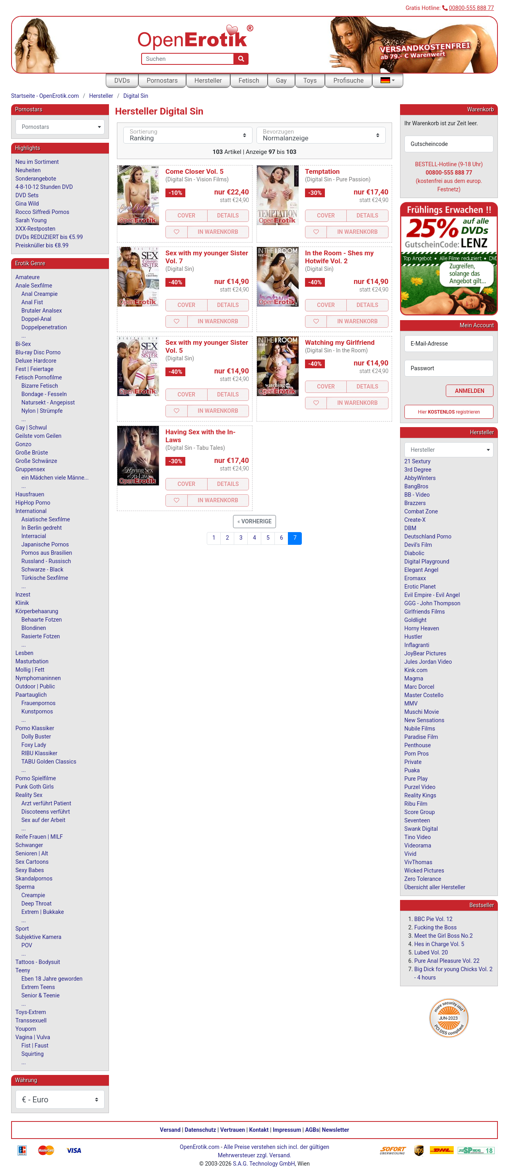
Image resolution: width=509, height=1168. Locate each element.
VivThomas (418, 862)
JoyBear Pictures (425, 653)
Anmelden (469, 391)
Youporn (26, 1029)
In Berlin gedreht (41, 528)
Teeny (23, 970)
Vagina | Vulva (33, 1037)
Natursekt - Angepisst (48, 402)
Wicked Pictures (424, 870)
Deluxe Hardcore (36, 361)
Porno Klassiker (35, 728)
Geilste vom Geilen (39, 436)
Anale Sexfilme (34, 285)
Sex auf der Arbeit (43, 820)
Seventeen (417, 820)
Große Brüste (32, 452)
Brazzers (415, 503)
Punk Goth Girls (35, 786)
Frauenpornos (38, 703)
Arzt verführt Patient (46, 803)
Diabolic (414, 553)
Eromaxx (415, 578)
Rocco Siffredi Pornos (42, 212)
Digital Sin (135, 96)
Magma (414, 678)
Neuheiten (28, 170)
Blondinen (33, 628)
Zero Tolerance (422, 879)
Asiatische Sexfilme (45, 519)
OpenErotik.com (200, 1147)
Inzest (23, 594)
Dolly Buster (36, 736)
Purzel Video (419, 787)
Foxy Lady (33, 745)
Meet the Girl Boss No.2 (443, 936)
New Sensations (424, 720)
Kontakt (259, 1130)
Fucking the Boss (435, 927)
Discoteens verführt (45, 811)
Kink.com (415, 670)
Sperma (25, 887)
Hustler (413, 637)
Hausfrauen (30, 494)
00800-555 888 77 (471, 8)
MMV (411, 703)
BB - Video (417, 495)
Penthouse (417, 745)
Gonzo (23, 444)
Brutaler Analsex (41, 310)
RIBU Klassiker (39, 753)
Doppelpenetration (44, 327)
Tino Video (417, 837)
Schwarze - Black (42, 569)
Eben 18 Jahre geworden (52, 979)
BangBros (416, 486)
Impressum (287, 1130)
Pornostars (162, 80)
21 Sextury (417, 461)
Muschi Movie (421, 712)
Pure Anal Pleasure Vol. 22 (447, 961)
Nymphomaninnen (38, 678)
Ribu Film (415, 804)
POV (26, 945)
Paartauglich (31, 695)
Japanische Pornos (45, 544)
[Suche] (241, 59)
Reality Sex (29, 795)
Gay (281, 80)
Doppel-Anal (36, 319)
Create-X (414, 520)
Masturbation (32, 661)
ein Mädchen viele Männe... (55, 477)
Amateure (28, 277)
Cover (186, 215)
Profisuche (348, 80)
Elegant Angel (421, 570)
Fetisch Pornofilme (39, 377)
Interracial (33, 536)
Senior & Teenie (40, 995)
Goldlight (415, 620)
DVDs (122, 80)
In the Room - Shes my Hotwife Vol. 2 (339, 257)
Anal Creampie (39, 294)
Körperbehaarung (37, 611)
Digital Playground (426, 561)
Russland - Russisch (46, 561)
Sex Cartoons (32, 862)
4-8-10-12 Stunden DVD (44, 187)
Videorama (417, 845)
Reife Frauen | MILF (39, 837)
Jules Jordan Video (428, 662)
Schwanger (29, 845)
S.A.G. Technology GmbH (264, 1163)
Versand (170, 1130)
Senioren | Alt (32, 853)
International (31, 511)
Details (228, 215)
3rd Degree (417, 469)
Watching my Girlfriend (340, 342)
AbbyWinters (420, 478)
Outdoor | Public (35, 686)
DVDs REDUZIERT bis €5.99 (49, 237)
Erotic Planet (420, 586)
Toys (310, 80)
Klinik (22, 603)
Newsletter (335, 1130)
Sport (22, 928)
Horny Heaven (421, 628)
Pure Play (415, 778)
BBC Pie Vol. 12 (433, 919)
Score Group (419, 812)
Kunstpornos (37, 711)
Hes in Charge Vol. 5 (439, 944)
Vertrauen (232, 1130)
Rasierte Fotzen (40, 636)
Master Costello (423, 695)
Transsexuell (31, 1020)
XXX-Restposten (36, 228)
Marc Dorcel (419, 687)
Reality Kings (420, 795)
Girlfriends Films (424, 611)
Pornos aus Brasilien (46, 553)
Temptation (322, 171)
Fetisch (249, 80)
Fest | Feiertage (35, 369)
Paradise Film (421, 737)
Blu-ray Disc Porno (38, 352)
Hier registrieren (449, 412)
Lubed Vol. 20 (431, 952)
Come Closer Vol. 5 (194, 171)
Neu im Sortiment (37, 162)
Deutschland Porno (427, 536)
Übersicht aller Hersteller (434, 887)
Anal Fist (32, 302)
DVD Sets (27, 195)
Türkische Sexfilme (44, 578)
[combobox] (60, 126)
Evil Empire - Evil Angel (432, 595)
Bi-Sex (23, 344)
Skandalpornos (34, 878)
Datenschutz (200, 1130)
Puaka (412, 770)
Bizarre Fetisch (39, 386)
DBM (410, 528)
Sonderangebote (36, 178)
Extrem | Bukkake (42, 912)
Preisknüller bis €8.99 (42, 245)
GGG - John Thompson (432, 603)
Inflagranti (416, 645)
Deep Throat (36, 903)
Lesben (24, 653)
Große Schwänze (36, 461)
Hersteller (208, 80)
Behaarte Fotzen (41, 619)
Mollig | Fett (30, 670)
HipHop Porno (33, 502)
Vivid (410, 854)
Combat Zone (421, 511)
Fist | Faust (35, 1045)
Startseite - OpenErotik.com (45, 96)
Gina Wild (27, 203)
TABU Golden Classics (48, 761)
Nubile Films (419, 728)
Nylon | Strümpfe (42, 411)
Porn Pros (416, 753)
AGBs (312, 1130)
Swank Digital (421, 829)
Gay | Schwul (31, 427)
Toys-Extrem (31, 1012)
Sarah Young (31, 220)
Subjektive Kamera (39, 937)
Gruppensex (30, 469)
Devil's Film (418, 545)
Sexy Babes (30, 870)
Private (413, 762)
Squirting (32, 1054)
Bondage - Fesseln (44, 394)
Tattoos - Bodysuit (38, 962)
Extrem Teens (38, 987)
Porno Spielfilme (36, 778)
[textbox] (60, 127)
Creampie (33, 895)
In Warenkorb (218, 232)
